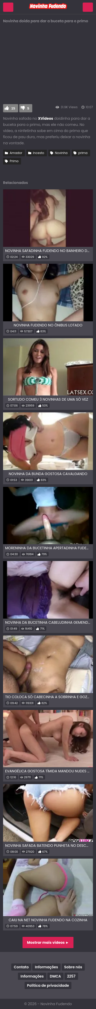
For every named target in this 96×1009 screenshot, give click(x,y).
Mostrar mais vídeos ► (48, 942)
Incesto (38, 153)
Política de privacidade (48, 985)
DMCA (55, 976)
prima (83, 153)
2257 (71, 976)
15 (13, 108)
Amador (16, 153)
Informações (46, 967)
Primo (14, 161)
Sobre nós (73, 967)
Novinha (61, 153)
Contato (21, 967)
